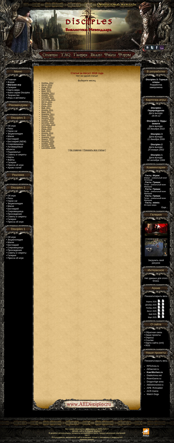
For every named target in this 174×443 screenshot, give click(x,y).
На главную (75, 150)
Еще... (164, 207)
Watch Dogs (153, 394)
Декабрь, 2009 (47, 141)
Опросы (149, 337)
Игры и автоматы (16, 97)
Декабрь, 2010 (47, 118)
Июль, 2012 (46, 87)
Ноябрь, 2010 (47, 120)
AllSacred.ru (153, 369)
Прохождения (14, 250)
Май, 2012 (45, 89)
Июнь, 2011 (46, 106)
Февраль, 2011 (47, 114)
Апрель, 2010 (47, 133)
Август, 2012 (46, 85)
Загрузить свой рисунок (156, 261)
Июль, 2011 (46, 104)
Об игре (11, 126)
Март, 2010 (46, 135)
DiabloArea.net (154, 375)
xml (161, 342)
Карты (10, 157)
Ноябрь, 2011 (47, 95)
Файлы (11, 159)
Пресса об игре (15, 165)
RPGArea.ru (153, 366)
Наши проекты (153, 335)
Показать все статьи (94, 150)
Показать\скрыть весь (156, 296)
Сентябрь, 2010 (48, 125)
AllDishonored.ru (155, 384)
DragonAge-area (155, 381)
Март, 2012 (46, 91)
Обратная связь (153, 332)
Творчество (13, 95)
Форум (10, 82)
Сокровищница (15, 144)
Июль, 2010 (46, 127)
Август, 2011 (46, 102)
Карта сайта (151, 342)
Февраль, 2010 (47, 137)
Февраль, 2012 (47, 93)
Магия (10, 136)
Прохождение (14, 214)
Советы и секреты (16, 154)
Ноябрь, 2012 (47, 83)
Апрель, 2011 (47, 110)
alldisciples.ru (91, 429)
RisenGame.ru (154, 378)
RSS (147, 345)
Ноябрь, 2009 (47, 143)
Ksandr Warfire (93, 431)
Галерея (11, 87)
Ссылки (149, 340)
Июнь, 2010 (46, 129)
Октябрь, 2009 (47, 146)
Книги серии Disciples (18, 92)
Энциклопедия (15, 133)
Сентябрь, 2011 (48, 100)
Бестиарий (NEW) (16, 141)
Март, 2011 (46, 112)
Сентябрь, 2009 (48, 148)
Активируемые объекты (14, 148)
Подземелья (13, 152)
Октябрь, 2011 (47, 97)
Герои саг (12, 131)
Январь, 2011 (47, 116)
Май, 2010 (45, 131)
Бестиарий (13, 139)
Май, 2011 (45, 108)
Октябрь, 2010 (47, 123)
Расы (10, 128)
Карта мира (13, 90)
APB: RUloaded (155, 388)
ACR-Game (152, 391)
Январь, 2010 (47, 139)
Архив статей (14, 167)
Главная (11, 79)
